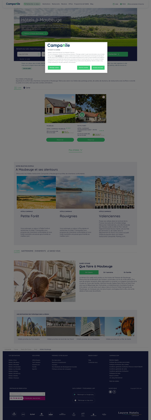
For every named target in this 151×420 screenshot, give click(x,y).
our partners (58, 56)
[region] (76, 57)
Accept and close (98, 67)
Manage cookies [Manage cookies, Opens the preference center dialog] (54, 67)
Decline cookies (83, 67)
